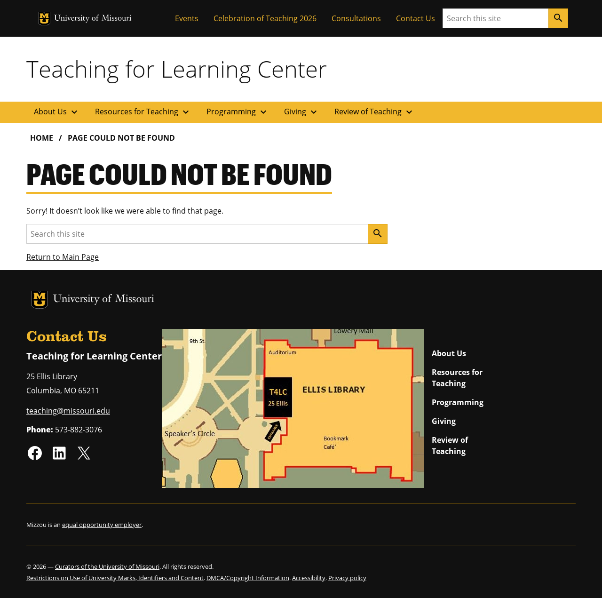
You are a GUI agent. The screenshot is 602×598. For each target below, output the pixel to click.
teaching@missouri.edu (68, 411)
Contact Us (415, 18)
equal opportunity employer (102, 524)
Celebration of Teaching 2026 (265, 18)
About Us (57, 112)
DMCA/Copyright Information (247, 578)
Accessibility (308, 578)
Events (186, 18)
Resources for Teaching (143, 112)
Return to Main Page (62, 257)
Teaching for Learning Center (176, 68)
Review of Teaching (374, 112)
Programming (237, 112)
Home (41, 138)
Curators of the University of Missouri (107, 566)
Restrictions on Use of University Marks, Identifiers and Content (115, 578)
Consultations (356, 18)
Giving (301, 112)
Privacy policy (347, 578)
